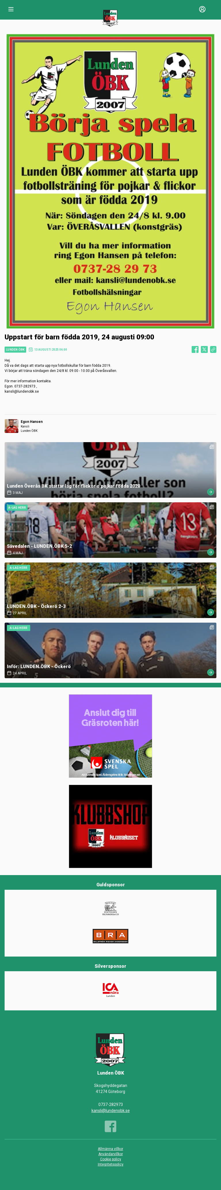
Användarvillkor (110, 1154)
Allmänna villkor (110, 1149)
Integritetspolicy (110, 1164)
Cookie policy (110, 1159)
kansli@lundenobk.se (111, 1110)
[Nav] (11, 9)
